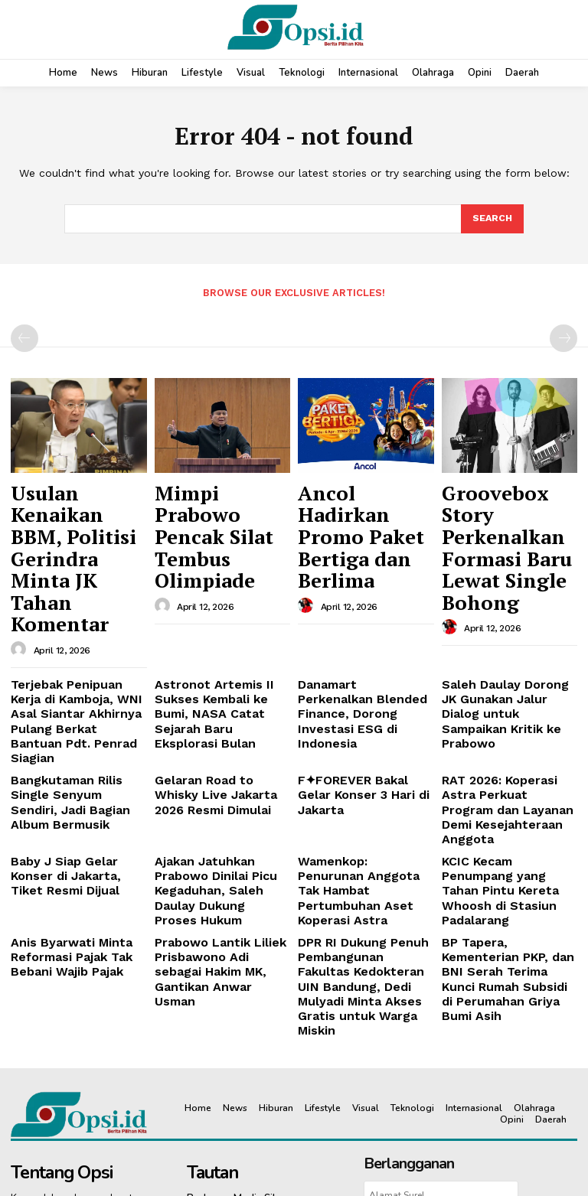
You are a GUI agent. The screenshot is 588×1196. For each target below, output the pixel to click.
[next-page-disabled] (563, 336)
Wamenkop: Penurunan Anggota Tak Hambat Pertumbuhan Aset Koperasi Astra (355, 726)
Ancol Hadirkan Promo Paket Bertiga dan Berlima (365, 501)
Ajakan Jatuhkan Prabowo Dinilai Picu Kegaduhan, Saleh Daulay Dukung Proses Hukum (220, 726)
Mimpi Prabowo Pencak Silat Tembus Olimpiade (221, 501)
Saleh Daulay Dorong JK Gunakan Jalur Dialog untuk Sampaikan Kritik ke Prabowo (508, 603)
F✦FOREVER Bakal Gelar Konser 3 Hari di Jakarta (359, 659)
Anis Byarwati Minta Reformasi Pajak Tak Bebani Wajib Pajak (63, 776)
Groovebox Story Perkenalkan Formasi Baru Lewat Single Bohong (506, 508)
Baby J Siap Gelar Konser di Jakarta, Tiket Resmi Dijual (74, 720)
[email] (441, 974)
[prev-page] (24, 336)
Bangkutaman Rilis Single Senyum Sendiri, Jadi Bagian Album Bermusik (75, 665)
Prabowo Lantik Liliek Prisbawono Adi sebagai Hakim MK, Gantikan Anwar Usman (215, 782)
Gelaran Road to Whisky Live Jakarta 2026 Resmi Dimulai (217, 665)
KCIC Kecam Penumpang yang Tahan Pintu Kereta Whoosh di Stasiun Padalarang (503, 726)
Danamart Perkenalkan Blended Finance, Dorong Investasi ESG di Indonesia (364, 597)
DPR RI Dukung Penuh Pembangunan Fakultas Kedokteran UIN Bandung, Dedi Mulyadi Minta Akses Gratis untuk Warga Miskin (364, 787)
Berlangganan (441, 1010)
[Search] (491, 219)
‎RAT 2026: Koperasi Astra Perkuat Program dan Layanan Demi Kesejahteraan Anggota (506, 671)
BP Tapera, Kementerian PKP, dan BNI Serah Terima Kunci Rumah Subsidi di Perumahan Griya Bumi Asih (509, 787)
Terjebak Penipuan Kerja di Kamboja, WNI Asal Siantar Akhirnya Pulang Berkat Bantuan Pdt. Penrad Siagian (72, 609)
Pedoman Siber (450, 1050)
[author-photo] (21, 552)
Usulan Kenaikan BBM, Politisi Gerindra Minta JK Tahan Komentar (70, 508)
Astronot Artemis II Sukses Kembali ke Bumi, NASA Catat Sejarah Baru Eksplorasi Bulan (221, 603)
